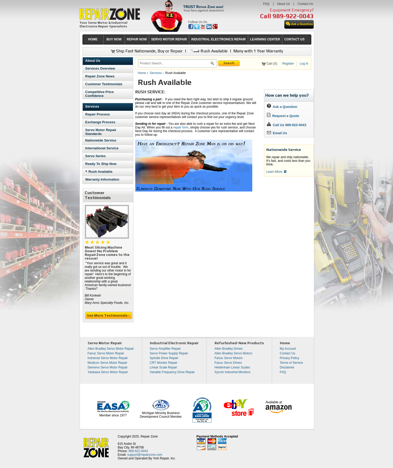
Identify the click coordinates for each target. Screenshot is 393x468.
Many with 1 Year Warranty (258, 50)
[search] (174, 63)
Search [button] (228, 63)
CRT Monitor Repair (163, 363)
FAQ (266, 4)
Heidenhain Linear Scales (232, 367)
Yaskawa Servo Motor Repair (108, 372)
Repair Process (97, 114)
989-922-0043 (293, 16)
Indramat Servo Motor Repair (108, 358)
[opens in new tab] (191, 28)
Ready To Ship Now (101, 164)
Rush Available (208, 50)
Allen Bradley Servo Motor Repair (111, 348)
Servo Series (95, 156)
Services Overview (100, 68)
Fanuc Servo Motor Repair (106, 353)
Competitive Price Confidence (99, 94)
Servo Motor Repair (105, 343)
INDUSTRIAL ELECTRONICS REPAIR (218, 39)
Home (142, 73)
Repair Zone (149, 436)
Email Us (277, 133)
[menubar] (194, 39)
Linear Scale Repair (163, 367)
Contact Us (305, 4)
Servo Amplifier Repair (165, 348)
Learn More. (276, 172)
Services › (157, 73)
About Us (283, 4)
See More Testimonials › (108, 315)
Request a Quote (283, 116)
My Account (288, 348)
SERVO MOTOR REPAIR (169, 39)
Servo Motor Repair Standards (101, 132)
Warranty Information (102, 179)
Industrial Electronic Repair (174, 343)
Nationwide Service (100, 140)
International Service (102, 148)
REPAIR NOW (137, 39)
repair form (180, 127)
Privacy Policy (289, 358)
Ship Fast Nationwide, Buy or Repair (147, 50)
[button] (212, 64)
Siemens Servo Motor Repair (108, 367)
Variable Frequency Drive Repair (172, 372)
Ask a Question (282, 107)
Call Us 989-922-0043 (289, 125)
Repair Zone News (100, 76)
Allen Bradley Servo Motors (233, 353)
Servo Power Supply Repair (169, 353)
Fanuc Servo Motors (229, 358)
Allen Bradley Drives (229, 348)
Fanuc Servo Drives (228, 363)
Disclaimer (287, 367)
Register (288, 63)
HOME (93, 39)
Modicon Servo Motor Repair (107, 363)
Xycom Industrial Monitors (232, 372)
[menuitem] (93, 39)
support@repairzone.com (144, 455)
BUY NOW (114, 39)
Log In (304, 63)
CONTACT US (294, 39)
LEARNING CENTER (265, 39)
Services (92, 106)
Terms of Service (291, 363)
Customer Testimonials (104, 84)
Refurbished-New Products (239, 343)
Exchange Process (100, 122)
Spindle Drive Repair (164, 358)
